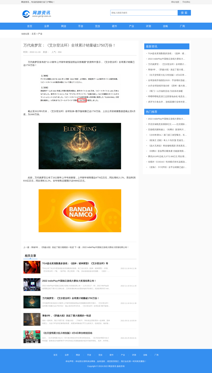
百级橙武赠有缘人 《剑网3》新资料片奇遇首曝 (167, 129)
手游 (80, 26)
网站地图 (175, 2)
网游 (63, 26)
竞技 (97, 26)
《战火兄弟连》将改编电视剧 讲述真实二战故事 (167, 145)
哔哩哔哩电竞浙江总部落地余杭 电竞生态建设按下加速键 (167, 96)
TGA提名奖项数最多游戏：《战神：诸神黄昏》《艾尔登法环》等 (75, 263)
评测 (148, 26)
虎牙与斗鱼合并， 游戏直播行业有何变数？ (167, 102)
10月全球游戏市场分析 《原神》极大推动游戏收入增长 (167, 85)
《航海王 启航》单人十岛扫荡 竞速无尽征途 (167, 140)
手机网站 (186, 2)
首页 (29, 26)
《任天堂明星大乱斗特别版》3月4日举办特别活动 (67, 333)
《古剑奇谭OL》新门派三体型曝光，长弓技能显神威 (167, 135)
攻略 (165, 26)
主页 (34, 34)
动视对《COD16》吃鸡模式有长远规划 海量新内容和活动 (167, 162)
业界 (46, 26)
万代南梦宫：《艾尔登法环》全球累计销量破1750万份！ (70, 298)
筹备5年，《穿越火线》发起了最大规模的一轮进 (66, 315)
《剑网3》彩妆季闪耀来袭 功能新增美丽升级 (167, 151)
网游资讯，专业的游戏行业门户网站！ (38, 2)
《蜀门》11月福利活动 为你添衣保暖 (165, 91)
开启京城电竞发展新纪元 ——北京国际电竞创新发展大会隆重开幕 (167, 124)
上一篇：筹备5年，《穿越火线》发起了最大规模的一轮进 (49, 247)
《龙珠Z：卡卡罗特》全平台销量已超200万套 (167, 167)
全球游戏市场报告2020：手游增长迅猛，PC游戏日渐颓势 (167, 80)
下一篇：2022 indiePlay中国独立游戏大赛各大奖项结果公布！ (101, 247)
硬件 (114, 26)
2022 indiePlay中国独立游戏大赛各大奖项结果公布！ (69, 281)
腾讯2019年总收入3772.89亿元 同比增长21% (167, 156)
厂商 (182, 26)
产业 (131, 26)
